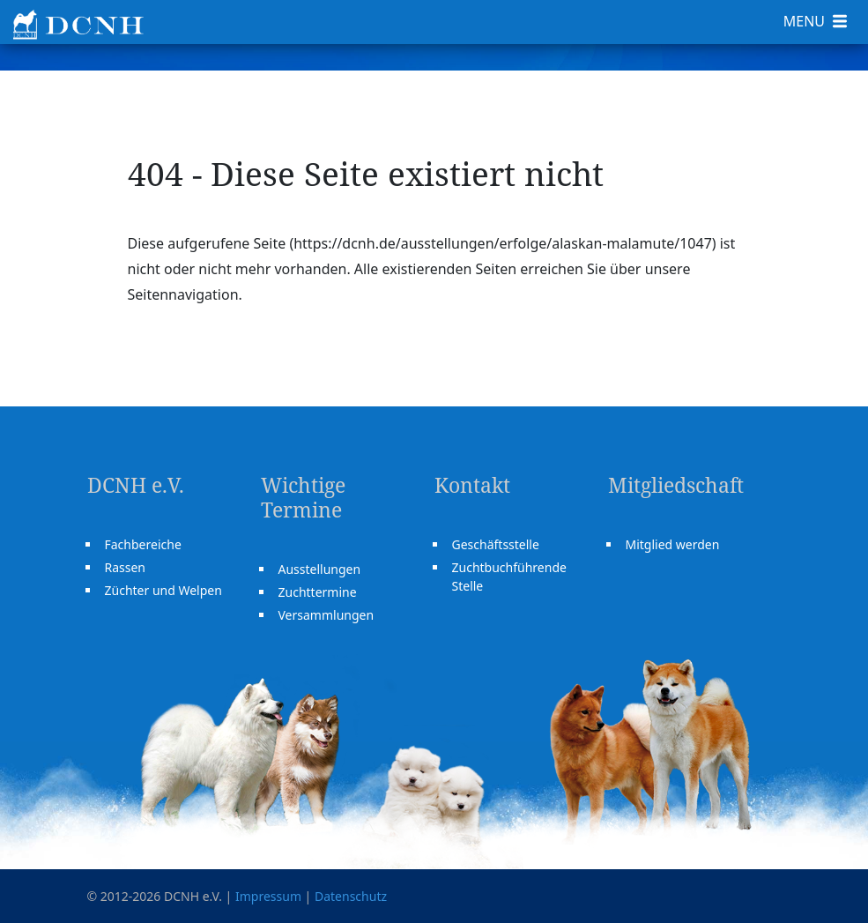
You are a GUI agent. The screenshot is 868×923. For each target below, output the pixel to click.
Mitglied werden (673, 544)
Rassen (125, 567)
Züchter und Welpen (163, 590)
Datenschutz (351, 896)
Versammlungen (326, 615)
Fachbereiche (143, 544)
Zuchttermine (317, 592)
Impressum (268, 896)
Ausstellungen (319, 569)
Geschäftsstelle (495, 544)
